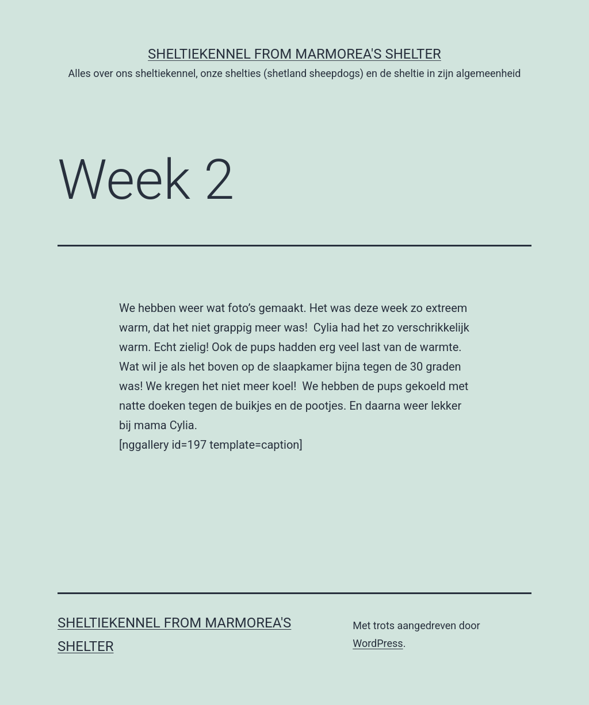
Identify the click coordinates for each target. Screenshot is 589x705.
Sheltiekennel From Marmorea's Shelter (294, 54)
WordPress (378, 643)
